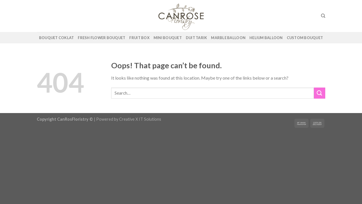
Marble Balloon (228, 37)
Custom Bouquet (305, 37)
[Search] (323, 15)
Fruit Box (139, 37)
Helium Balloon (266, 37)
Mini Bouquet (168, 37)
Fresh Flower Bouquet (101, 37)
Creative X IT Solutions (140, 119)
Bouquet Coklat (56, 37)
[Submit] (319, 93)
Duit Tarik (196, 37)
